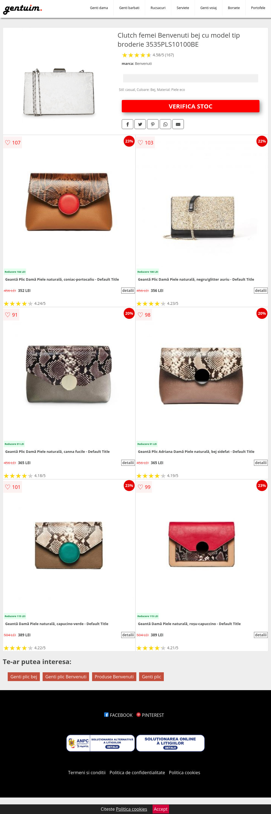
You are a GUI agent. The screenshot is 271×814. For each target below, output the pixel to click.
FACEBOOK (118, 715)
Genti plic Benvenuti (66, 677)
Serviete (183, 7)
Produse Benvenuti (114, 677)
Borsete (234, 7)
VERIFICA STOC (190, 106)
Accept (161, 809)
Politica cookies (184, 773)
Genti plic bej (23, 677)
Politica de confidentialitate (137, 773)
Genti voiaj (208, 7)
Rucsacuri (158, 7)
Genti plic (151, 677)
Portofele (258, 7)
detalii (128, 290)
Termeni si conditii (87, 773)
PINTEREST (150, 715)
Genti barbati (129, 7)
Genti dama (99, 7)
